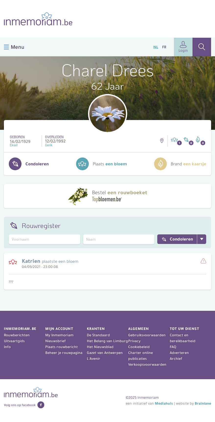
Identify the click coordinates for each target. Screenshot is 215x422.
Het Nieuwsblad (100, 347)
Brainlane (203, 403)
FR (164, 47)
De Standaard (98, 335)
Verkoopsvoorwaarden (147, 364)
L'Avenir (93, 359)
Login (183, 46)
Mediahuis (164, 403)
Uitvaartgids (14, 341)
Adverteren (179, 353)
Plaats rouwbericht (61, 347)
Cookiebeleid (139, 347)
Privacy (134, 341)
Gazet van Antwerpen (105, 353)
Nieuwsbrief (55, 341)
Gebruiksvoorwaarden (147, 335)
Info (7, 347)
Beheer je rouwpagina (63, 353)
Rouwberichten (17, 335)
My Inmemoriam (59, 335)
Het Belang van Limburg (107, 341)
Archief (176, 359)
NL (155, 47)
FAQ (173, 347)
